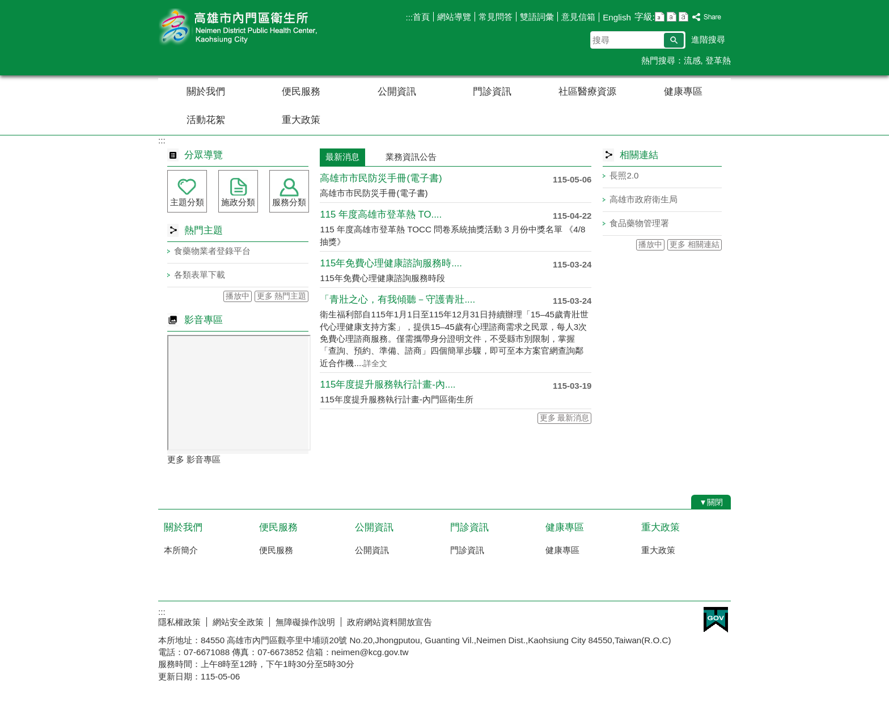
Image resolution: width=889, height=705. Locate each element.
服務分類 (289, 202)
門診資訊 (492, 91)
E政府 (716, 619)
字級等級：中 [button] (671, 16)
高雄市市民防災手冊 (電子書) (381, 178)
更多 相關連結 (694, 244)
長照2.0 (623, 175)
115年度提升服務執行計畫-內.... (387, 384)
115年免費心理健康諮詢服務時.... (391, 263)
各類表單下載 (199, 274)
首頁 (421, 17)
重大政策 (301, 119)
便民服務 (301, 91)
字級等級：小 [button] (659, 17)
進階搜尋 (708, 39)
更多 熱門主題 (282, 296)
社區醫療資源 (587, 91)
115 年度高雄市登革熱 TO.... (381, 214)
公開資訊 (397, 91)
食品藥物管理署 (639, 223)
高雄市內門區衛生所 (254, 27)
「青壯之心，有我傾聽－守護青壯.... (397, 299)
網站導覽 (454, 17)
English (617, 17)
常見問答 (496, 17)
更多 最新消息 (565, 418)
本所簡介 (181, 550)
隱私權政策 (179, 622)
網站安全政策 (238, 622)
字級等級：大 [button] (683, 17)
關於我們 (206, 91)
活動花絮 (206, 119)
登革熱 (718, 60)
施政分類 (238, 202)
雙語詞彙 (537, 17)
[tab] (372, 151)
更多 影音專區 (194, 459)
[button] (674, 40)
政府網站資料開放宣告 (389, 622)
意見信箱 (578, 17)
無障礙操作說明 (305, 622)
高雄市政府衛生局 (643, 199)
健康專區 (683, 91)
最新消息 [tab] (342, 157)
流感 (692, 60)
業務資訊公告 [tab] (411, 157)
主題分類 (187, 202)
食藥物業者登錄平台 (212, 251)
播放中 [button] (237, 296)
